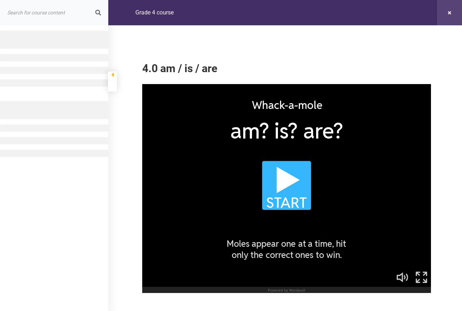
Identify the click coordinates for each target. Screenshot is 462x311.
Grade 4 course (154, 12)
